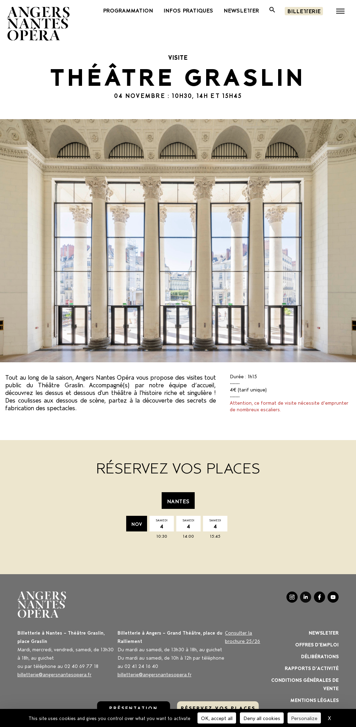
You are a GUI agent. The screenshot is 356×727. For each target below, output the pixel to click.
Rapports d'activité (312, 667)
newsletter (241, 10)
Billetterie (304, 10)
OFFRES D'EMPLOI (317, 644)
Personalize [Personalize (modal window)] (304, 717)
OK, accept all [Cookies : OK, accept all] (217, 717)
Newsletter (324, 632)
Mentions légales (314, 699)
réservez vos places (218, 707)
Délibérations (320, 656)
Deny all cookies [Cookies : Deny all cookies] (261, 717)
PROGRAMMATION (128, 10)
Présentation (133, 707)
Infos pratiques (188, 10)
